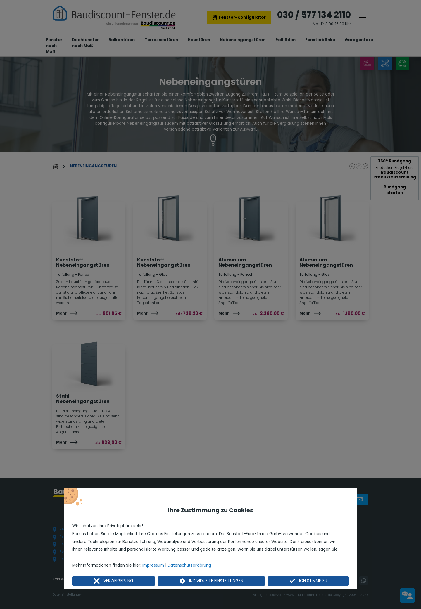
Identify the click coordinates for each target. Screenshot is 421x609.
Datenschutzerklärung (189, 565)
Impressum (153, 565)
